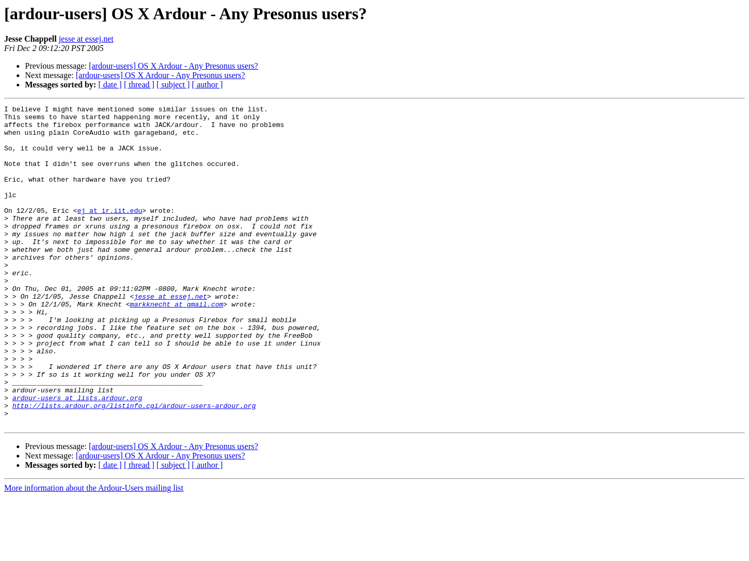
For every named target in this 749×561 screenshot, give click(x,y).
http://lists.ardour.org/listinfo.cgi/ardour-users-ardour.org (134, 466)
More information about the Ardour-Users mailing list (94, 551)
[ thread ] (139, 84)
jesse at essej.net (86, 38)
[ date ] (110, 84)
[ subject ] (173, 84)
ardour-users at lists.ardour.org (77, 457)
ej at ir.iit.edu (109, 232)
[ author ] (207, 84)
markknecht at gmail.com (176, 344)
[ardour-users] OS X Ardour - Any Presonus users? (173, 65)
